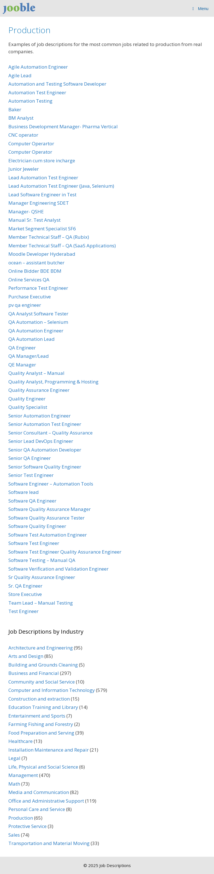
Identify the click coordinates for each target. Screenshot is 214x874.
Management (23, 775)
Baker (14, 109)
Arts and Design (25, 656)
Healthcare (20, 741)
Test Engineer (23, 611)
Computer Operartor (31, 143)
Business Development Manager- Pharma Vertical (63, 126)
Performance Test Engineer (38, 288)
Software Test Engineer (33, 543)
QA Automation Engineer (35, 330)
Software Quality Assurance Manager (49, 509)
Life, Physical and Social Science (43, 767)
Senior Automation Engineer (39, 415)
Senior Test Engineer (31, 475)
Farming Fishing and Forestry (40, 724)
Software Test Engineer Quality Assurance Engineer (64, 552)
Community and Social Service (41, 682)
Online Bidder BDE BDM (34, 271)
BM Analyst (20, 118)
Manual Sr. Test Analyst (34, 220)
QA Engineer (22, 347)
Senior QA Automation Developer (44, 449)
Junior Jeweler (23, 169)
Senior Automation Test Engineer (44, 424)
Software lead (23, 492)
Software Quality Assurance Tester (46, 518)
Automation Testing (30, 101)
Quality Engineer (26, 398)
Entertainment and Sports (36, 716)
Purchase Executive (29, 296)
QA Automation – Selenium (38, 322)
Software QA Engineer (32, 501)
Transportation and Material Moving (49, 843)
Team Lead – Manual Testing (40, 603)
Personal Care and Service (36, 809)
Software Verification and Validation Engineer (58, 569)
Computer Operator (30, 152)
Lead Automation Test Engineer (43, 177)
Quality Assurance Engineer (38, 390)
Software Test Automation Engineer (47, 535)
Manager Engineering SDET (38, 203)
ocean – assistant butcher (36, 262)
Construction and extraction (39, 699)
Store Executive (25, 594)
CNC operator (23, 135)
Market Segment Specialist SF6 (42, 228)
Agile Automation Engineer (38, 67)
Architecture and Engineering (40, 647)
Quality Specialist (27, 407)
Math (14, 784)
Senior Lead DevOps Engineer (40, 441)
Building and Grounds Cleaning (43, 664)
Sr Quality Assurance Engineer (41, 577)
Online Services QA (28, 279)
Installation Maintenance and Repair (48, 750)
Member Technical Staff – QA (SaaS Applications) (62, 245)
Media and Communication (38, 792)
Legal (14, 758)
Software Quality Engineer (37, 526)
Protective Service (27, 826)
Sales (14, 835)
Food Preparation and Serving (41, 733)
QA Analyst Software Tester (38, 313)
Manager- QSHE (26, 211)
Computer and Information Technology (51, 690)
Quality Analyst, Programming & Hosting (53, 381)
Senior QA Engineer (29, 458)
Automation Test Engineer (37, 92)
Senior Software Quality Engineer (44, 466)
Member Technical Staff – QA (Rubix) (48, 237)
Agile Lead (20, 75)
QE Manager (22, 364)
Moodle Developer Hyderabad (41, 254)
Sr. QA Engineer (25, 586)
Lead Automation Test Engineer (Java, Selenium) (61, 186)
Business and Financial (33, 673)
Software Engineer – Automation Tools (50, 484)
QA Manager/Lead (28, 356)
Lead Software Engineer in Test (42, 194)
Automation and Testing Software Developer (57, 84)
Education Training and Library (43, 707)
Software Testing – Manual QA (41, 560)
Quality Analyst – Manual (36, 373)
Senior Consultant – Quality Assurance (50, 432)
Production (20, 818)
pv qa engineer (24, 305)
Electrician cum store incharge (41, 160)
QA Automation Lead (31, 339)
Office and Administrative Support (46, 801)
